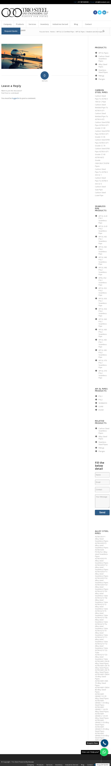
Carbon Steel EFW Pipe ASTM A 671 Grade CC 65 (102, 134)
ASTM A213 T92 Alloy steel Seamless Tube (101, 600)
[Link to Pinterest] (108, 12)
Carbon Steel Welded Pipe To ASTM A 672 (101, 116)
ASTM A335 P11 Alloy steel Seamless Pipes (101, 573)
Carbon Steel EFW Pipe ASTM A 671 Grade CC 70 (102, 143)
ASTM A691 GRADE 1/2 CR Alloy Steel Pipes (102, 696)
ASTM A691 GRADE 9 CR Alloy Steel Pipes (102, 735)
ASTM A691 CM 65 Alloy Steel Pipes (102, 662)
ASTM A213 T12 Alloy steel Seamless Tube (101, 646)
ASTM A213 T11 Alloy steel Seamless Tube (101, 639)
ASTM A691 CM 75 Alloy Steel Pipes (102, 671)
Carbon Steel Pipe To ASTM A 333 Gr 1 (101, 172)
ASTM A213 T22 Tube (101, 651)
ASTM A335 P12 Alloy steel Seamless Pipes (101, 567)
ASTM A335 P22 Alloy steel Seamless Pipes (101, 580)
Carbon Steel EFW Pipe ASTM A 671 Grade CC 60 (102, 125)
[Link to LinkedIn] (104, 12)
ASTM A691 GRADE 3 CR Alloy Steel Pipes (102, 722)
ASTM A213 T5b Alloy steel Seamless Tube (101, 619)
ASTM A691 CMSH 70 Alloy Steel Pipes (102, 676)
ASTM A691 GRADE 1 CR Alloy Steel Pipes (102, 702)
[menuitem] (7, 24)
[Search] (103, 31)
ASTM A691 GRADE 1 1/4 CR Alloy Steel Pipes (102, 709)
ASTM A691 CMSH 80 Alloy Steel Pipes (102, 689)
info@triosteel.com (102, 2)
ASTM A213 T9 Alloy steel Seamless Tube (101, 632)
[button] (104, 752)
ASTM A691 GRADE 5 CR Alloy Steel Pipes (102, 729)
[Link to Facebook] (95, 12)
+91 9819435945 (83, 2)
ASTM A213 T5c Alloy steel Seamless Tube (101, 626)
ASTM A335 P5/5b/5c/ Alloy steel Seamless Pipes (101, 553)
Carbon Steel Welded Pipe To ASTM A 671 (101, 107)
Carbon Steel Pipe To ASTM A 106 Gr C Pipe (101, 99)
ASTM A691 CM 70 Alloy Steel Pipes (102, 666)
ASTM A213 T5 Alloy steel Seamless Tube (101, 613)
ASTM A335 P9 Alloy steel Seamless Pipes (101, 560)
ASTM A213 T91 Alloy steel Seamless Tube (101, 593)
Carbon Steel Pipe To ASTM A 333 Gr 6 (101, 181)
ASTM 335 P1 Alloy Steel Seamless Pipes (101, 538)
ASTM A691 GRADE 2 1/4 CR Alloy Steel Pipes (102, 715)
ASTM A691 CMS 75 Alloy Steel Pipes (101, 683)
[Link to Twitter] (100, 12)
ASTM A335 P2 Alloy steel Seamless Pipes (101, 545)
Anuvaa (31, 762)
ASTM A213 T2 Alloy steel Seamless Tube (101, 606)
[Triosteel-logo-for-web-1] (24, 12)
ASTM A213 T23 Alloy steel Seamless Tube (101, 656)
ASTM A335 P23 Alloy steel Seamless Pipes (101, 586)
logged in (16, 98)
